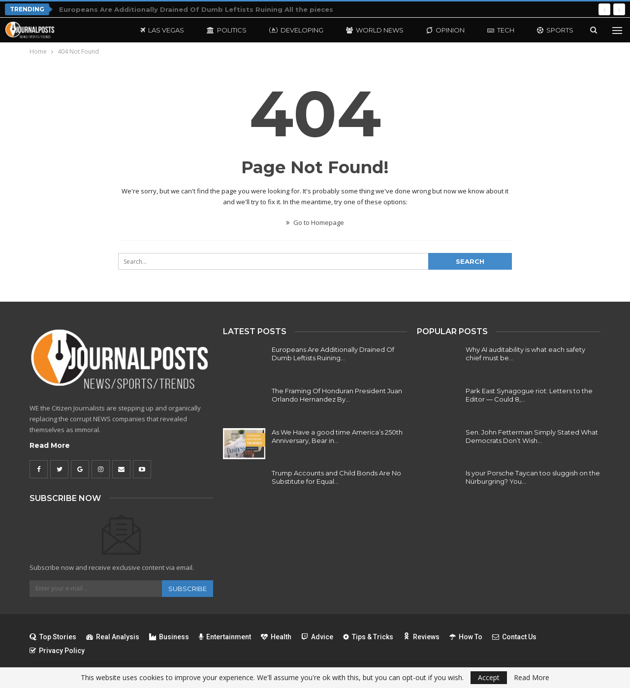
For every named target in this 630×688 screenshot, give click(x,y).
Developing (296, 30)
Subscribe (187, 589)
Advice (317, 637)
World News (375, 30)
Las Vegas (162, 30)
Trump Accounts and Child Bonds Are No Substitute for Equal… (336, 477)
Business (169, 637)
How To (465, 637)
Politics (227, 30)
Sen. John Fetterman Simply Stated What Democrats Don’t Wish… (532, 436)
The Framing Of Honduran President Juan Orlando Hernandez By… (337, 395)
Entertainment (225, 637)
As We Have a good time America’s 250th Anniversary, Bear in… (337, 436)
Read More (50, 445)
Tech (500, 30)
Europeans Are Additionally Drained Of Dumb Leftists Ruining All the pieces (196, 9)
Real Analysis (112, 637)
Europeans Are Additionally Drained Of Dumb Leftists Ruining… (333, 353)
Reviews (421, 637)
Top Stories (53, 637)
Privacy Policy (57, 651)
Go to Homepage (315, 222)
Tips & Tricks (368, 637)
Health (276, 637)
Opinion (445, 30)
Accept (489, 677)
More (547, 30)
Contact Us (514, 637)
